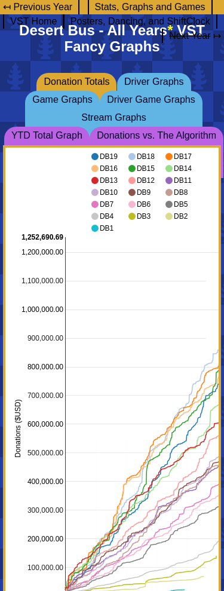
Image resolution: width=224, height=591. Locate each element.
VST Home (33, 21)
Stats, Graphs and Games (150, 7)
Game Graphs (62, 99)
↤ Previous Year (37, 7)
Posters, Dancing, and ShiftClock (140, 21)
